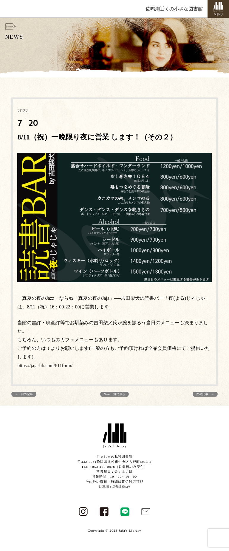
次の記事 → (205, 394)
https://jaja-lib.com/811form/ (44, 365)
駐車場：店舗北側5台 (114, 486)
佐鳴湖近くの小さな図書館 (174, 8)
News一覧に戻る (114, 394)
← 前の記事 (24, 394)
